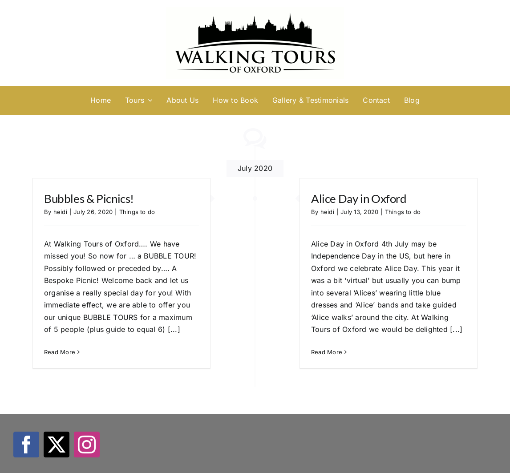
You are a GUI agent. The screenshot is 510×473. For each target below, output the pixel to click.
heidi (60, 211)
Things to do (137, 211)
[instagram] (87, 444)
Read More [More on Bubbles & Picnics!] (59, 352)
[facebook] (26, 444)
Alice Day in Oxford (359, 198)
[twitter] (56, 444)
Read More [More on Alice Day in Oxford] (326, 352)
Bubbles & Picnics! (89, 198)
